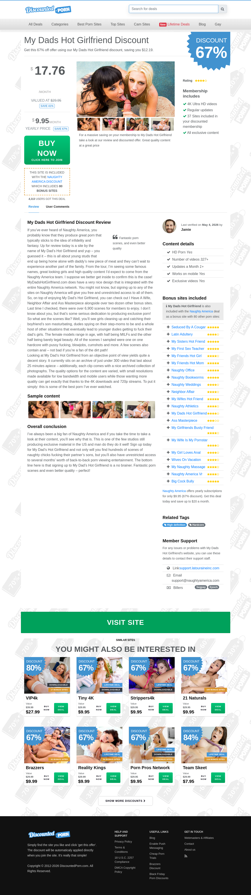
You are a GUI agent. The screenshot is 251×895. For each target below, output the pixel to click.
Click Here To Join (46, 150)
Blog (202, 24)
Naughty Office (183, 370)
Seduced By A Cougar (188, 327)
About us (190, 849)
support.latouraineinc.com (199, 568)
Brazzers (35, 767)
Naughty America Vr (186, 474)
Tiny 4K (86, 698)
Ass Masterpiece (184, 420)
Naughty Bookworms (187, 377)
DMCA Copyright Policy (125, 869)
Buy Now (46, 708)
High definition (174, 524)
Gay (218, 24)
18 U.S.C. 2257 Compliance (124, 859)
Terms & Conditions (121, 849)
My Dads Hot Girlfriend (189, 413)
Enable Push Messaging (158, 845)
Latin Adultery (182, 334)
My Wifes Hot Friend (187, 399)
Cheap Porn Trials (157, 856)
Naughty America (201, 311)
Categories (59, 24)
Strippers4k (143, 698)
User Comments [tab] (57, 206)
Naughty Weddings (186, 384)
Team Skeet (195, 767)
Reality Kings (92, 767)
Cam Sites (142, 24)
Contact (189, 843)
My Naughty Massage (188, 467)
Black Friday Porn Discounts (159, 876)
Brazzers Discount (155, 866)
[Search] (173, 9)
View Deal (61, 708)
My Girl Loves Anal (185, 452)
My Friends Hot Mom (187, 363)
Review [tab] (34, 206)
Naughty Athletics (184, 406)
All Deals (35, 24)
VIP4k (32, 698)
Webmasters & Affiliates (199, 837)
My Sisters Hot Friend (188, 341)
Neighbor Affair (183, 392)
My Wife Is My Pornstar (189, 440)
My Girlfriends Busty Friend (192, 428)
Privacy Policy (123, 841)
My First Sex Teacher (187, 349)
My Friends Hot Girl (186, 356)
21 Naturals (195, 698)
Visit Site (125, 622)
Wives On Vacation (186, 460)
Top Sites (118, 24)
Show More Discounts (125, 800)
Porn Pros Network (150, 767)
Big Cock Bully (182, 481)
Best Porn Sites (89, 24)
